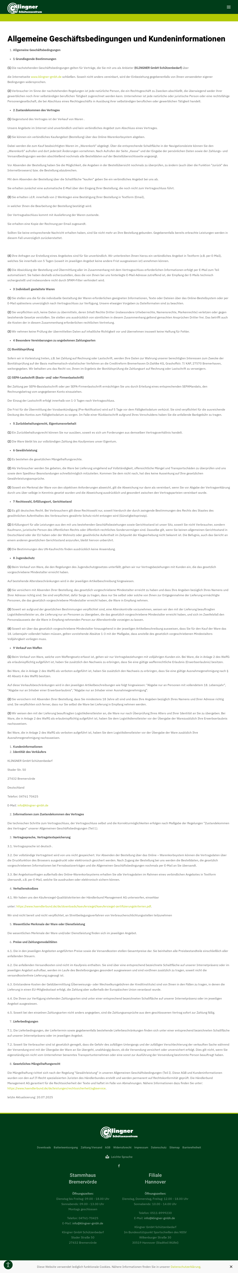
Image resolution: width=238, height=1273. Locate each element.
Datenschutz (159, 1147)
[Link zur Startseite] (119, 1132)
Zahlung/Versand (91, 1147)
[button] (229, 7)
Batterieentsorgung (66, 1147)
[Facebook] (119, 1166)
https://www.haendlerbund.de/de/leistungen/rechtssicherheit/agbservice (56, 1088)
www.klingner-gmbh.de (46, 77)
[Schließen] (231, 1266)
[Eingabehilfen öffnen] (8, 1264)
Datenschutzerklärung (185, 1267)
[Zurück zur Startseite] (24, 9)
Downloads (44, 1147)
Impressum (141, 1147)
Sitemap (174, 1147)
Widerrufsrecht (122, 1147)
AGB (107, 1147)
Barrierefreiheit (191, 1147)
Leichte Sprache (119, 1157)
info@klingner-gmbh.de (32, 805)
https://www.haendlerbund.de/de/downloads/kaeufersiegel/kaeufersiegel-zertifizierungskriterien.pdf (83, 906)
